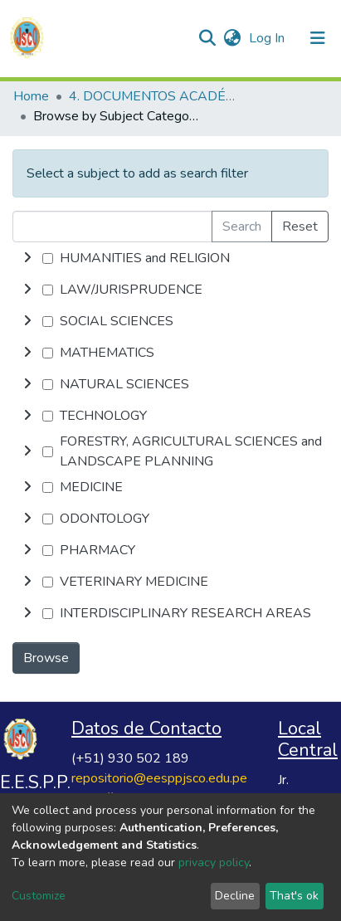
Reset (300, 226)
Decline (235, 896)
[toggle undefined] (27, 258)
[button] (232, 38)
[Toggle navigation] (318, 38)
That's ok (294, 896)
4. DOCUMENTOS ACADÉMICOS (152, 96)
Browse (46, 658)
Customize (39, 896)
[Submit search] (207, 38)
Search (241, 226)
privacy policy (213, 862)
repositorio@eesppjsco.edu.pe (159, 778)
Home (31, 96)
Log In (268, 38)
